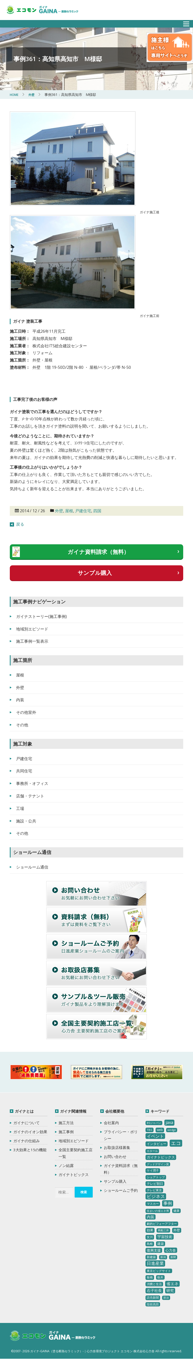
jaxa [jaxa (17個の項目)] (169, 1122)
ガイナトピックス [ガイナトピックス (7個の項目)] (161, 1157)
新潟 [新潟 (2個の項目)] (163, 1257)
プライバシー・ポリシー (121, 1135)
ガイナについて (26, 1122)
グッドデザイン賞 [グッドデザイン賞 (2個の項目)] (158, 1164)
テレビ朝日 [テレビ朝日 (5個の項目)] (155, 1183)
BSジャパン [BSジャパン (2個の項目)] (154, 1123)
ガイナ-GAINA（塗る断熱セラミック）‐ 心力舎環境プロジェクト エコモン (59, 1336)
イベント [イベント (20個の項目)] (155, 1136)
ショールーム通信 (32, 867)
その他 (22, 725)
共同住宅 (24, 771)
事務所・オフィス (32, 783)
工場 (20, 808)
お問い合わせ (115, 1156)
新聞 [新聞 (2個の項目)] (173, 1257)
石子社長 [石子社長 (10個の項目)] (154, 1290)
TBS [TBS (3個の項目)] (149, 1130)
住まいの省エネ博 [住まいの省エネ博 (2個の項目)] (158, 1211)
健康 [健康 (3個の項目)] (176, 1211)
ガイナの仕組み (26, 1140)
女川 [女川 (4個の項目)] (150, 1237)
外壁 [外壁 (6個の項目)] (176, 1230)
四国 (97, 511)
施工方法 (66, 1122)
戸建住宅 (83, 511)
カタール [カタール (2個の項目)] (152, 1151)
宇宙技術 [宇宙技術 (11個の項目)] (164, 1236)
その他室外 (26, 712)
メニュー (183, 22)
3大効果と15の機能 (29, 1149)
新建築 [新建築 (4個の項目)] (151, 1257)
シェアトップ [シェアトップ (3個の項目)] (156, 1177)
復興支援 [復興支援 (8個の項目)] (154, 1250)
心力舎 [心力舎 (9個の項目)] (170, 1250)
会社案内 (111, 1122)
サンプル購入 (95, 572)
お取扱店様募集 (117, 1147)
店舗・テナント (30, 796)
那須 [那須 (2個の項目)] (166, 1297)
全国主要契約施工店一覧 (75, 1153)
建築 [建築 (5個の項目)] (160, 1243)
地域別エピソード (32, 629)
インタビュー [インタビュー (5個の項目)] (156, 1143)
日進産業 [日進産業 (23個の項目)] (155, 1263)
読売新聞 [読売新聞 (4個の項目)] (153, 1297)
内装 (20, 700)
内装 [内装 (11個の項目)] (150, 1216)
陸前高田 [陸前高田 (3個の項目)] (153, 1304)
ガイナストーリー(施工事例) (41, 616)
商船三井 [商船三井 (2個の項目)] (163, 1230)
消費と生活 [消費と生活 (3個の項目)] (154, 1284)
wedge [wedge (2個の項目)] (171, 1130)
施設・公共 (26, 821)
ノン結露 (66, 1165)
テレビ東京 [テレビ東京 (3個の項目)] (154, 1190)
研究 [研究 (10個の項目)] (170, 1290)
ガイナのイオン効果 (30, 1131)
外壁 (59, 511)
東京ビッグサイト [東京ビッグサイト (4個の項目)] (159, 1271)
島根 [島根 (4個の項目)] (150, 1244)
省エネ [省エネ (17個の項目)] (172, 1283)
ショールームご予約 (121, 1190)
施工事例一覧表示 (32, 641)
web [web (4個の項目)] (160, 1130)
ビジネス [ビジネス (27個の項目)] (156, 1196)
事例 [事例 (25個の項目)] (167, 1203)
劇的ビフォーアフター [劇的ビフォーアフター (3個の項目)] (162, 1224)
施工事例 (66, 1131)
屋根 (69, 511)
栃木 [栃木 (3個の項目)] (160, 1277)
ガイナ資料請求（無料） (98, 551)
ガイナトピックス (74, 1174)
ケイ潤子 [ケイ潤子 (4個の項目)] (153, 1170)
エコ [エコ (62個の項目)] (176, 1143)
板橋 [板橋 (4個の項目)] (150, 1277)
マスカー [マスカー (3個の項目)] (153, 1204)
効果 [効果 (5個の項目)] (150, 1230)
